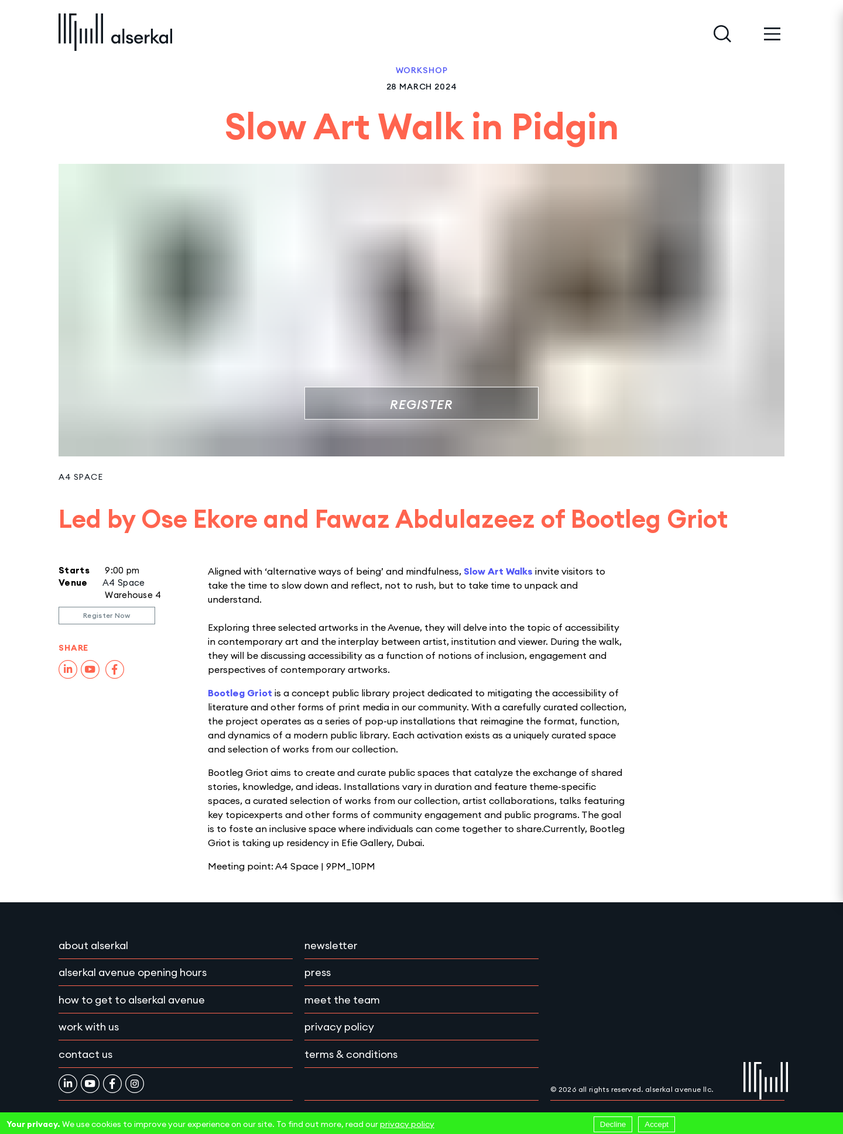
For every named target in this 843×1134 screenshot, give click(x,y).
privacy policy (407, 1124)
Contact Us (85, 1054)
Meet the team (342, 999)
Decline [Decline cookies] (613, 1124)
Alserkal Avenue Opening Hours (133, 972)
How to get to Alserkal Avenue (132, 999)
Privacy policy (339, 1026)
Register (421, 405)
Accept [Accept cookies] (657, 1124)
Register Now (107, 615)
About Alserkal (93, 945)
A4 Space (81, 477)
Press (317, 972)
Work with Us (89, 1026)
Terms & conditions (350, 1054)
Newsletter (331, 945)
